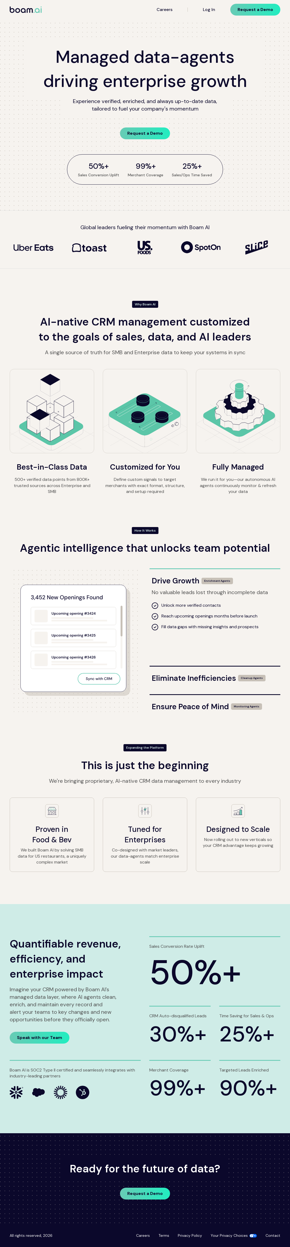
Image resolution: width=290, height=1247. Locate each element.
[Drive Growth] (215, 577)
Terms (163, 1235)
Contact (273, 1235)
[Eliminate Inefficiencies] (215, 675)
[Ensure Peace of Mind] (215, 703)
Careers (164, 9)
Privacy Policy (190, 1235)
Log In (209, 9)
